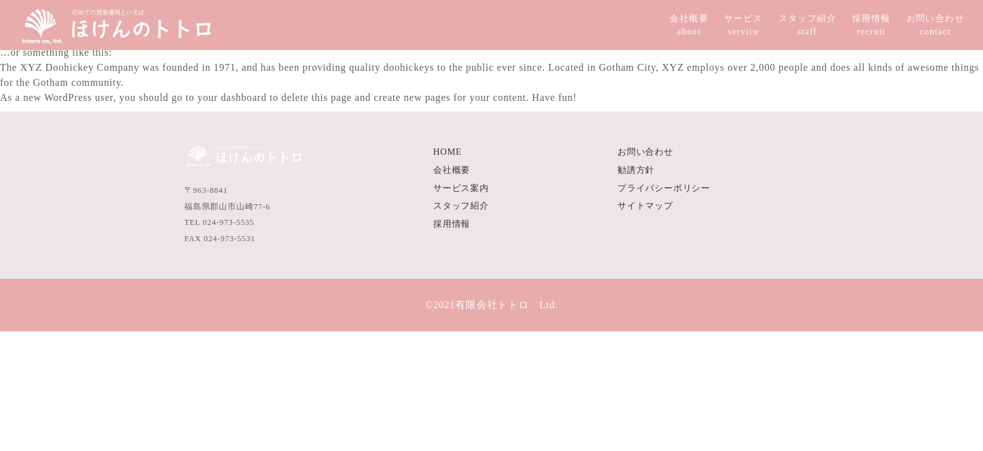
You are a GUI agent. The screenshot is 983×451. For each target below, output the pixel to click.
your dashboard (231, 97)
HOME (447, 152)
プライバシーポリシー (664, 188)
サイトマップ (645, 205)
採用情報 (451, 224)
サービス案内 (461, 188)
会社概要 (451, 170)
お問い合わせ (645, 152)
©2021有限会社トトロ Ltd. (491, 304)
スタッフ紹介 (461, 205)
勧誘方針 (636, 170)
